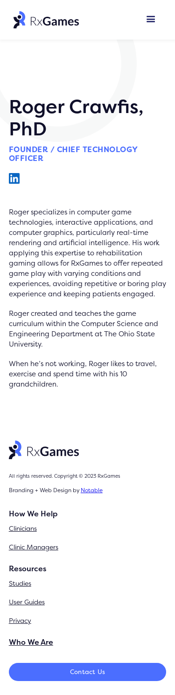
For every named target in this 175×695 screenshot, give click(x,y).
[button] (151, 20)
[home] (44, 19)
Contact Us (87, 672)
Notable (92, 490)
